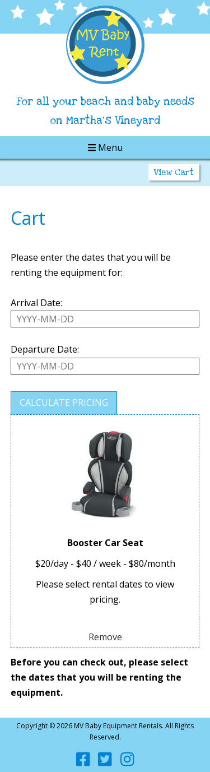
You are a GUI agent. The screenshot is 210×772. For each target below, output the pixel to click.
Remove (105, 637)
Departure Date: (45, 349)
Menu (105, 147)
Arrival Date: (36, 303)
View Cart (174, 172)
